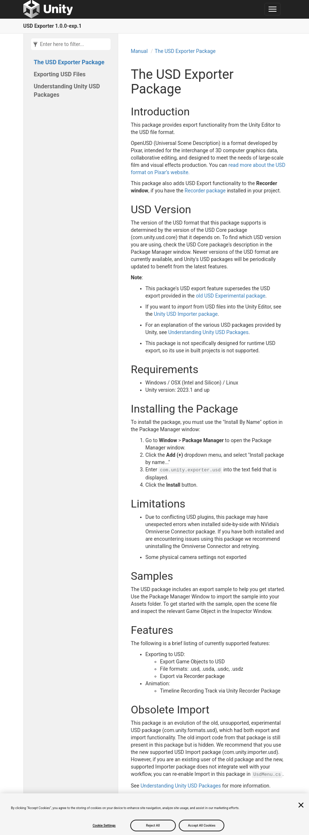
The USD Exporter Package (69, 62)
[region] (154, 814)
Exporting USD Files (60, 74)
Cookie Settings (104, 825)
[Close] (301, 805)
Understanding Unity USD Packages (67, 90)
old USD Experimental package (230, 296)
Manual (139, 51)
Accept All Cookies (201, 825)
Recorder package (205, 191)
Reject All (153, 825)
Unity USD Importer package (186, 314)
